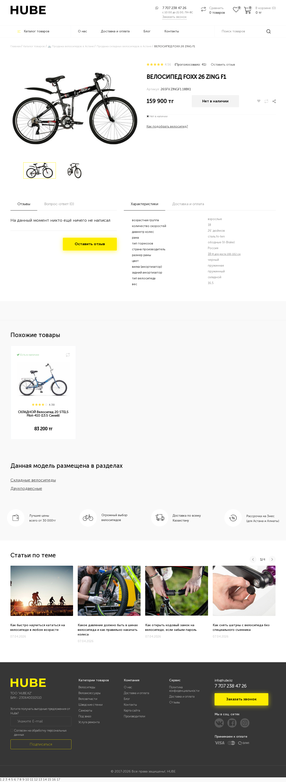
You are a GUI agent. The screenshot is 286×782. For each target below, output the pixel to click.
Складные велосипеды (33, 480)
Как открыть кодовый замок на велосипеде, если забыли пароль (171, 627)
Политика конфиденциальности (184, 688)
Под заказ (84, 716)
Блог (147, 31)
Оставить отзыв (223, 65)
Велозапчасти (87, 699)
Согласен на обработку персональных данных (40, 733)
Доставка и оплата (115, 31)
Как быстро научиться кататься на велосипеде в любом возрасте (37, 627)
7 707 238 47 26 (174, 8)
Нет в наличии (215, 101)
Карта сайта (132, 710)
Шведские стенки (90, 704)
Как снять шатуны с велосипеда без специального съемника (241, 627)
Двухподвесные (26, 488)
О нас (82, 31)
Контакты (172, 31)
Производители (134, 716)
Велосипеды (86, 687)
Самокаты (85, 710)
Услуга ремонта (89, 722)
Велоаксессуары (89, 693)
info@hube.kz (223, 680)
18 (224, 254)
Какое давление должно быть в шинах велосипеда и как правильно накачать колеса (108, 629)
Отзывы (174, 702)
